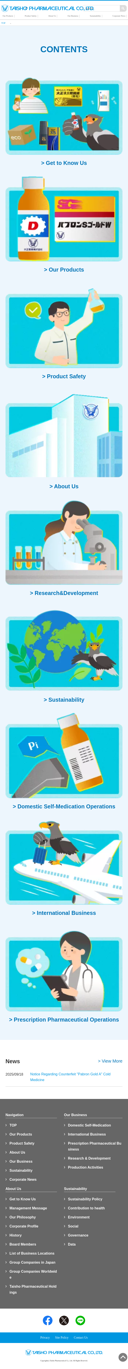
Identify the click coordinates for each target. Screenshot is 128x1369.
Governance (78, 1235)
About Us (17, 1152)
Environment (79, 1217)
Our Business (20, 1161)
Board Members (22, 1244)
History (15, 1235)
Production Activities (85, 1167)
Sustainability (20, 1170)
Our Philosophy (22, 1217)
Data (72, 1244)
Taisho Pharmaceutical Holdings (32, 1289)
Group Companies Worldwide (33, 1274)
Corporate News (23, 1179)
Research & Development (89, 1158)
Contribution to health (86, 1208)
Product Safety (21, 1143)
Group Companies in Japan (32, 1262)
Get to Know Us (22, 1199)
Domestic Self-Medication (89, 1125)
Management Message (28, 1208)
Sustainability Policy (85, 1199)
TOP (13, 1125)
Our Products (20, 1134)
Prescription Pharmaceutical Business (94, 1146)
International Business (87, 1134)
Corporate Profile (23, 1226)
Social (73, 1226)
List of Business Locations (32, 1253)
